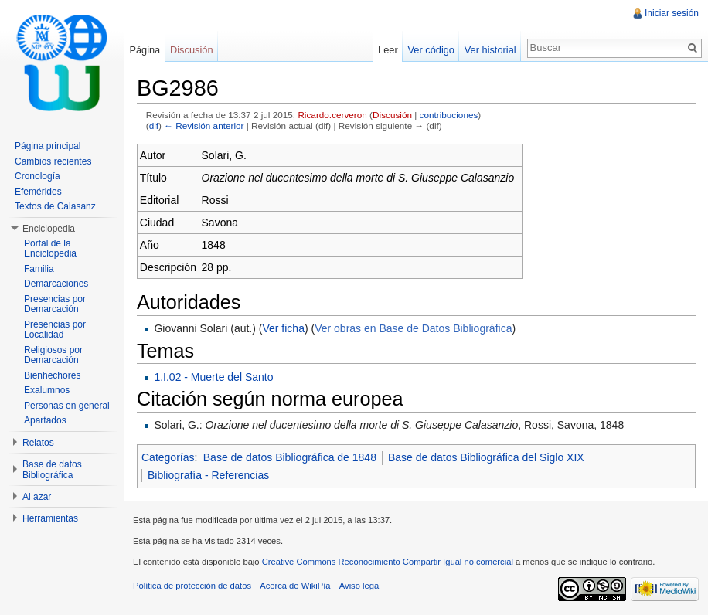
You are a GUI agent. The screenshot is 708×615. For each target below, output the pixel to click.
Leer (388, 50)
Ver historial (490, 50)
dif (153, 126)
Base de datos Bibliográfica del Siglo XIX (486, 457)
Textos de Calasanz (55, 206)
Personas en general (67, 405)
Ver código (430, 50)
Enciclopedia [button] (48, 228)
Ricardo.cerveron (332, 115)
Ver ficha (283, 328)
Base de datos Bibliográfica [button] (52, 470)
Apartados (45, 420)
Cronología (37, 176)
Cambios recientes (53, 161)
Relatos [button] (38, 442)
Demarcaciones (56, 283)
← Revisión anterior (203, 126)
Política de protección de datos (192, 585)
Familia (39, 268)
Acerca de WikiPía (295, 585)
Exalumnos (47, 390)
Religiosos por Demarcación (53, 355)
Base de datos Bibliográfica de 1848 (289, 457)
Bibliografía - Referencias (208, 475)
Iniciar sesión (672, 13)
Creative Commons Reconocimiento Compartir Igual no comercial (387, 561)
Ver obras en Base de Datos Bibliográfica (413, 328)
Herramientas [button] (50, 518)
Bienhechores (52, 375)
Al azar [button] (36, 496)
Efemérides (38, 191)
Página (144, 50)
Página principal (47, 146)
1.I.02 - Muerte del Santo (213, 377)
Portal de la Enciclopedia (50, 249)
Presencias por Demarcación (55, 304)
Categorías (167, 457)
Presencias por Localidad (55, 330)
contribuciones (449, 115)
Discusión (392, 115)
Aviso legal (360, 585)
